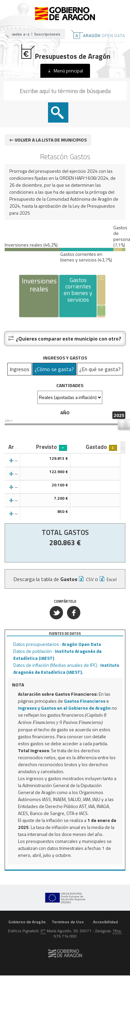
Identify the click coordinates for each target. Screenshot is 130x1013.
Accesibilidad (105, 922)
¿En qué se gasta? (100, 369)
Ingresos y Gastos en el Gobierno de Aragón (64, 707)
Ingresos (19, 369)
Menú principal (68, 70)
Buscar (49, 106)
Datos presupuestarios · (57, 644)
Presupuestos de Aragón (65, 52)
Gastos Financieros (84, 700)
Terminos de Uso (68, 922)
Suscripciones (47, 34)
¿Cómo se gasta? (54, 369)
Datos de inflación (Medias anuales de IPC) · (66, 668)
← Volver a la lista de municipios (48, 139)
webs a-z (21, 34)
